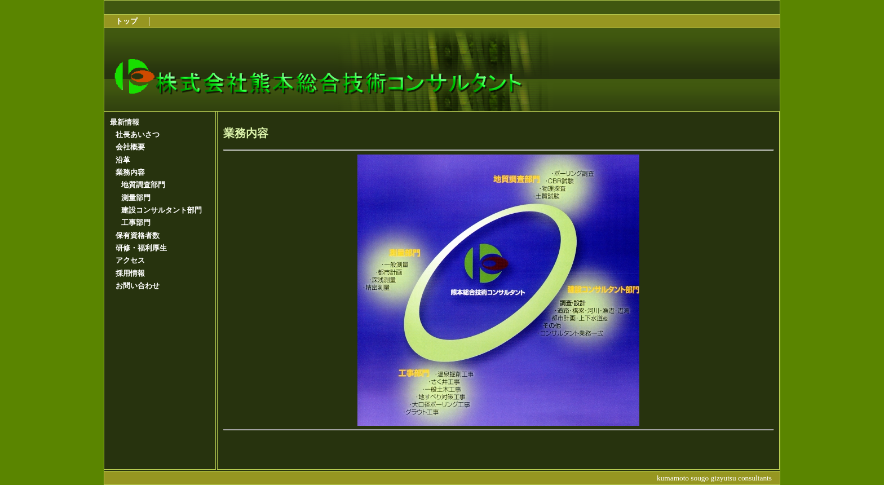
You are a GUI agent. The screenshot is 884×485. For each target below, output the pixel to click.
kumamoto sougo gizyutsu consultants (714, 478)
